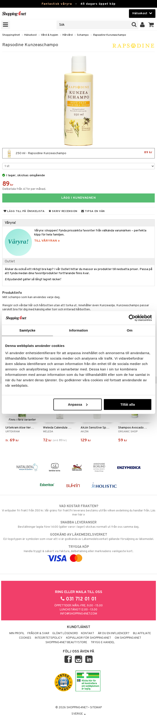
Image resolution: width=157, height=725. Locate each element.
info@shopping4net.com (78, 614)
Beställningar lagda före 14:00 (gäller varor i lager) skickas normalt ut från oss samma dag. (78, 524)
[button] (151, 25)
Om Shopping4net (128, 638)
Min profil (16, 633)
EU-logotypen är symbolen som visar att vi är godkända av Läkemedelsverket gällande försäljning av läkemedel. (78, 536)
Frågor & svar (38, 633)
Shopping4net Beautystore (66, 642)
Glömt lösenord (65, 633)
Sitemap (96, 707)
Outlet (10, 261)
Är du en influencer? (113, 633)
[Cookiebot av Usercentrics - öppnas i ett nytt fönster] (132, 318)
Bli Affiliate (142, 633)
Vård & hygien (49, 35)
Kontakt (87, 633)
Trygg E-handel (103, 642)
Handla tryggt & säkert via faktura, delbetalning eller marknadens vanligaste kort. (78, 552)
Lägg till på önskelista (24, 211)
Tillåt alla (127, 404)
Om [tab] (129, 330)
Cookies (25, 638)
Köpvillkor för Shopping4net (88, 638)
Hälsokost (30, 35)
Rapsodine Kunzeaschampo (109, 35)
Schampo (83, 35)
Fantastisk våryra (57, 4)
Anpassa (78, 404)
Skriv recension (63, 211)
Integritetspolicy (48, 638)
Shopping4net (11, 35)
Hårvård (67, 35)
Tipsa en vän (93, 211)
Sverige (78, 714)
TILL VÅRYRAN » (47, 241)
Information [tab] (78, 330)
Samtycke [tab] (27, 330)
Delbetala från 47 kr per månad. (24, 189)
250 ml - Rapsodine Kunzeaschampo (78, 153)
